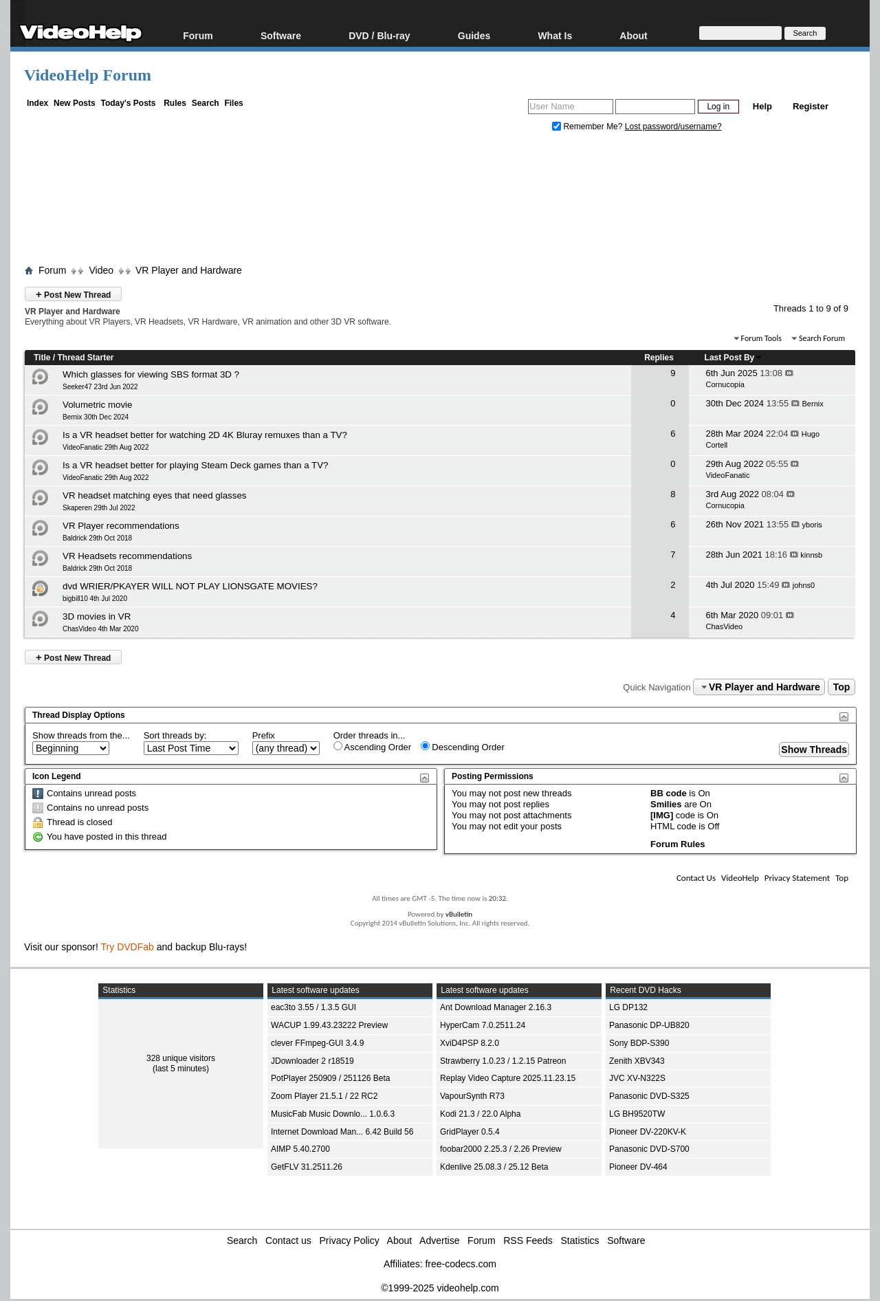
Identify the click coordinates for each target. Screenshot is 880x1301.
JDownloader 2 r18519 (312, 1061)
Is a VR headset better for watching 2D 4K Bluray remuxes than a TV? (205, 435)
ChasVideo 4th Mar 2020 (100, 629)
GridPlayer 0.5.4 (470, 1132)
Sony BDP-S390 (639, 1043)
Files (233, 103)
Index (37, 103)
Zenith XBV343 (637, 1061)
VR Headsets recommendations (127, 556)
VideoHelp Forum (87, 75)
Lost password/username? (673, 126)
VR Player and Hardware (188, 270)
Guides (474, 35)
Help (762, 106)
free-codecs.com (460, 1263)
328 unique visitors (180, 1058)
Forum (198, 35)
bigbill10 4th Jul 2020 (95, 598)
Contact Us (696, 878)
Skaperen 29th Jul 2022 (99, 508)
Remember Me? (588, 126)
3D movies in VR (97, 616)
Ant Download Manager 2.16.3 (495, 1007)
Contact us (288, 1240)
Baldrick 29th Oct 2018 (97, 538)
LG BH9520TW (637, 1114)
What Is (555, 35)
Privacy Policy (350, 1240)
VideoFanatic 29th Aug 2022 (105, 447)
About (633, 35)
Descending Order (463, 746)
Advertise (439, 1240)
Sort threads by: (175, 735)
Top (841, 686)
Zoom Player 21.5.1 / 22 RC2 (324, 1096)
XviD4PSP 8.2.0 (469, 1043)
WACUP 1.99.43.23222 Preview (329, 1025)
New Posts (75, 103)
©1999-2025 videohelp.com (439, 1287)
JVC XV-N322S (637, 1078)
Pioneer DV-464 (638, 1167)
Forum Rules (677, 844)
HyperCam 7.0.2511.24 (482, 1025)
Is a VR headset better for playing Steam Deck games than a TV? (195, 465)
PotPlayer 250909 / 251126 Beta (330, 1078)
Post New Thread (73, 294)
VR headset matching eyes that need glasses (154, 495)
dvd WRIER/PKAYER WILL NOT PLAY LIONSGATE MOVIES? (190, 586)
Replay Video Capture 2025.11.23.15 (507, 1078)
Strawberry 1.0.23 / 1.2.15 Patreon (503, 1061)
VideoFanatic (728, 475)
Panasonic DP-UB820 (649, 1025)
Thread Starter (85, 357)
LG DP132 (628, 1007)
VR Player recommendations (121, 526)
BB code (668, 793)
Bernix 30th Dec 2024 (96, 417)
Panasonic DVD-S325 (649, 1096)
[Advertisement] (440, 201)
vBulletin (459, 914)
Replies (659, 357)
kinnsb (811, 555)
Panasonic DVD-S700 (649, 1149)
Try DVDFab (127, 946)
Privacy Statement (797, 878)
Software (281, 35)
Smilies (666, 804)
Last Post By (734, 357)
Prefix (263, 735)
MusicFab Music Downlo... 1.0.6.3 (333, 1114)
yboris (812, 525)
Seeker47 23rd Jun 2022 (100, 387)
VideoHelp (740, 878)
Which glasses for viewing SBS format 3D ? (151, 374)
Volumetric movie (97, 405)
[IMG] (661, 815)
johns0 (804, 585)
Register (810, 106)
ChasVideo (724, 626)
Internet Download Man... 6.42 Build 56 (342, 1132)
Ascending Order (372, 746)
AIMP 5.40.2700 (300, 1149)
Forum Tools (761, 338)
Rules (175, 103)
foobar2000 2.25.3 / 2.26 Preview (501, 1149)
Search (205, 103)
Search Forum (822, 338)
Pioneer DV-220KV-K (647, 1132)
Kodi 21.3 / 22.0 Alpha (480, 1114)
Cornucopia (725, 384)
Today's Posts (127, 103)
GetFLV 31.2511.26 (306, 1167)
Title (42, 357)
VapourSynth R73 (472, 1096)
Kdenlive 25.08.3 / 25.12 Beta (494, 1167)
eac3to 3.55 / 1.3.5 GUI (313, 1007)
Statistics (580, 1240)
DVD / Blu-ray (379, 35)
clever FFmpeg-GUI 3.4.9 (317, 1043)
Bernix (813, 404)
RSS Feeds (528, 1240)
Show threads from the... (81, 735)
